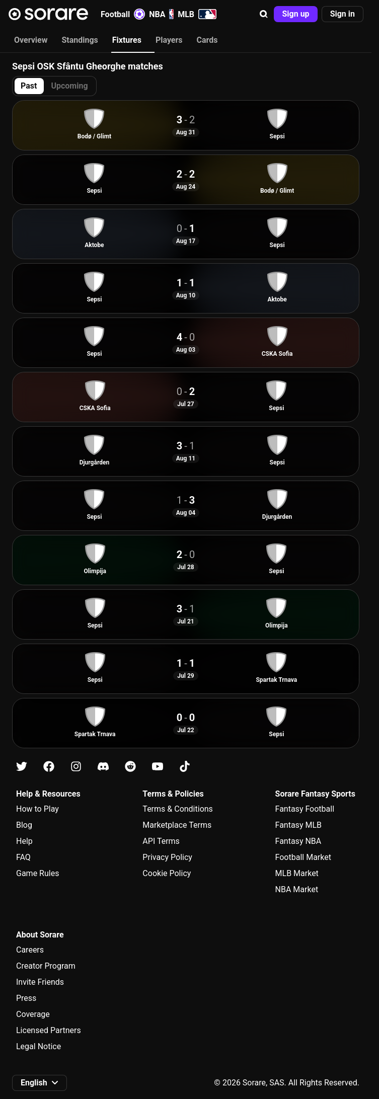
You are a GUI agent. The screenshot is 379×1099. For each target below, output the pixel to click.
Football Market (303, 857)
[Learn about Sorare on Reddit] (130, 766)
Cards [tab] (207, 40)
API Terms (161, 841)
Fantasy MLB (298, 825)
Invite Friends (40, 982)
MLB (197, 14)
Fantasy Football (304, 809)
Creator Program (45, 966)
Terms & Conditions (177, 809)
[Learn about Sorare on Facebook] (48, 766)
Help (24, 841)
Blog (24, 825)
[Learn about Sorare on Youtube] (157, 766)
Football (123, 14)
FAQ (23, 857)
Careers (30, 950)
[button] (264, 14)
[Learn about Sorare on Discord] (103, 766)
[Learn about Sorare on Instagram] (76, 766)
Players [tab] (169, 40)
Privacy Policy (167, 857)
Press (26, 998)
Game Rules (37, 873)
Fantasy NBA (298, 841)
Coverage (33, 1014)
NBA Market (297, 889)
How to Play (37, 809)
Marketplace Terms (176, 825)
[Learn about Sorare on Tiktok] (184, 766)
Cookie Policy (166, 873)
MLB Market (297, 873)
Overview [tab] (30, 40)
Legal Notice (38, 1046)
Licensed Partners (48, 1030)
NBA (161, 14)
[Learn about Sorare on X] (21, 766)
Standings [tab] (79, 40)
